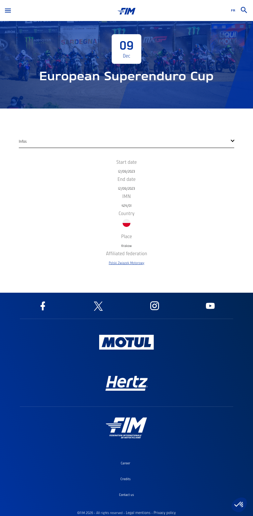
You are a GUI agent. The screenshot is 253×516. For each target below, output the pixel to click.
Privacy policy (165, 512)
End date (126, 179)
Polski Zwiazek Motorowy (126, 262)
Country (127, 213)
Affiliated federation (126, 253)
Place (126, 236)
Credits (126, 479)
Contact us (126, 494)
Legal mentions (138, 512)
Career (125, 463)
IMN (126, 196)
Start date (126, 162)
